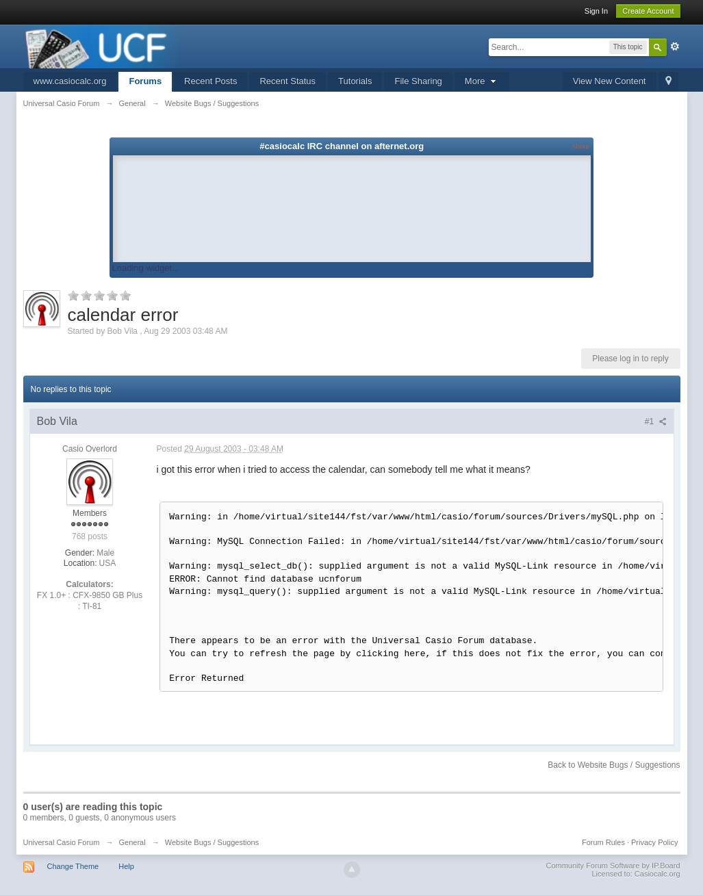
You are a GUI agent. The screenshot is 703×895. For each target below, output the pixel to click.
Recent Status (287, 81)
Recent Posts (210, 81)
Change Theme (73, 866)
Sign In (596, 11)
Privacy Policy (654, 842)
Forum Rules (603, 842)
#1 (656, 421)
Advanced (674, 46)
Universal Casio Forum (61, 842)
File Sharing (418, 81)
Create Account (648, 11)
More (482, 81)
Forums (145, 81)
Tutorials (355, 81)
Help (126, 866)
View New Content (609, 81)
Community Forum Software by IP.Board (613, 865)
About (580, 146)
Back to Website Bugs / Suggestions (614, 765)
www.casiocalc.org (70, 81)
